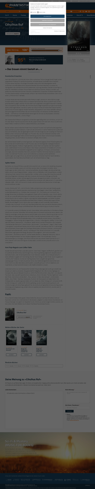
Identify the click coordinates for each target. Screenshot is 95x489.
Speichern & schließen (47, 20)
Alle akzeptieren (47, 16)
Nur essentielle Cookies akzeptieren (47, 24)
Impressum (56, 31)
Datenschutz (62, 31)
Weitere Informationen (47, 28)
